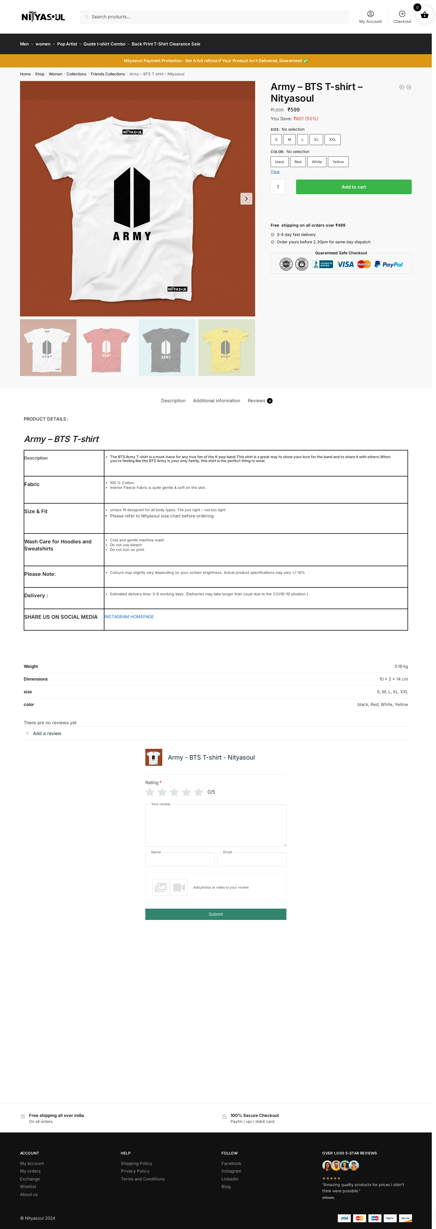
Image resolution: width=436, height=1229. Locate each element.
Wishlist (28, 1183)
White (317, 158)
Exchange (30, 1175)
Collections (76, 70)
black (279, 158)
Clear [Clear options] (275, 168)
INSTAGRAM (116, 613)
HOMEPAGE (142, 613)
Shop (39, 70)
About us (29, 1191)
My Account (370, 17)
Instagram (231, 1167)
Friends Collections (108, 70)
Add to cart (354, 183)
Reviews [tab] (260, 397)
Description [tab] (173, 397)
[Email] (251, 856)
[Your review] (215, 822)
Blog (226, 1183)
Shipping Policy (136, 1160)
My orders (30, 1167)
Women (55, 70)
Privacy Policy (135, 1167)
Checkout (402, 17)
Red (298, 158)
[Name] (179, 856)
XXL (332, 136)
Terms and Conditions (143, 1175)
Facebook (231, 1160)
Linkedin (230, 1175)
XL (316, 136)
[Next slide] (246, 195)
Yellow (338, 158)
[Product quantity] (278, 183)
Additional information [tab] (216, 397)
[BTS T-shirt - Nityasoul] (402, 84)
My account (32, 1160)
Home (25, 70)
